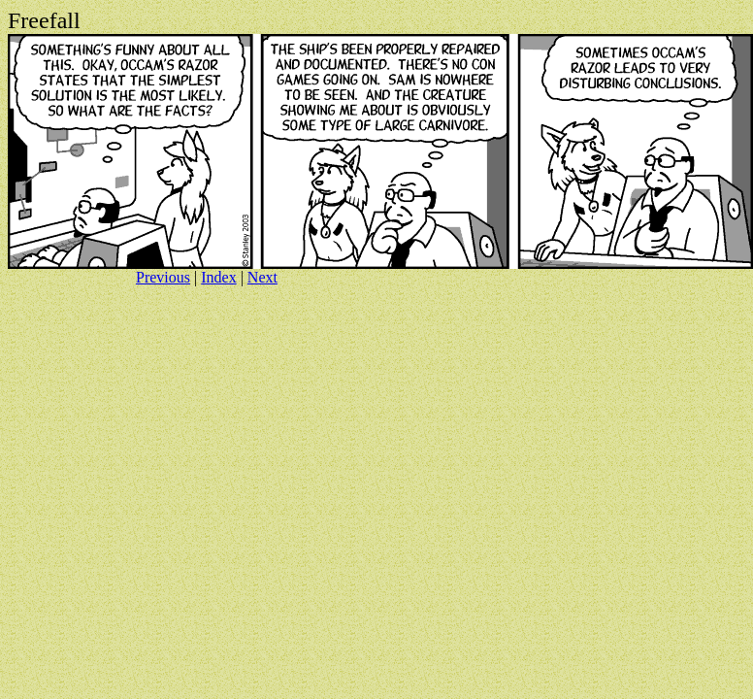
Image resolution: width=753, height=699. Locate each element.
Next (262, 277)
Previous (163, 277)
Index (218, 277)
